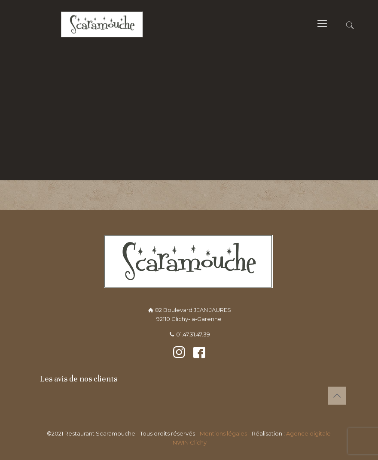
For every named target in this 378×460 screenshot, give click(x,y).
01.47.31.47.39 (193, 334)
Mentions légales (224, 433)
